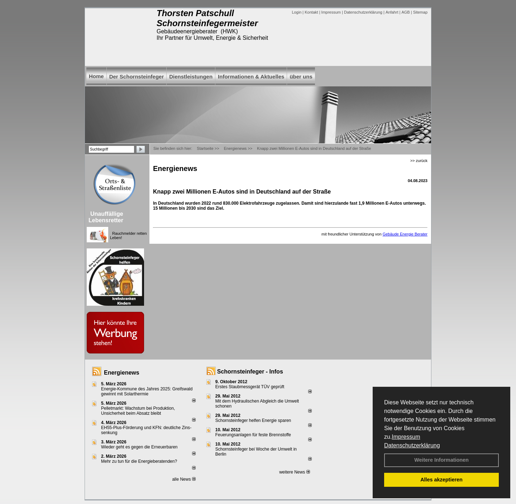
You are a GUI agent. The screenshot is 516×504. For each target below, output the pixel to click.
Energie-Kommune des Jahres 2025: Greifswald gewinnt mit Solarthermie (146, 391)
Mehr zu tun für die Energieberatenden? (139, 461)
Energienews (121, 373)
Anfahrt (392, 12)
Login (296, 12)
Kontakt (311, 12)
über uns (301, 76)
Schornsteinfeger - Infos (250, 372)
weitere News (294, 472)
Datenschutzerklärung (412, 445)
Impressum (406, 437)
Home (96, 76)
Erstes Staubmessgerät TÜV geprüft (250, 386)
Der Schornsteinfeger (136, 76)
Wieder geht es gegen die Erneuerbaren (139, 447)
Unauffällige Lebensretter (106, 217)
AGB (405, 12)
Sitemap (420, 12)
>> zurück (418, 160)
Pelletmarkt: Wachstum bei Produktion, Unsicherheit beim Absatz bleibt (138, 411)
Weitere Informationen (441, 460)
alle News (183, 479)
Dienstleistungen (190, 76)
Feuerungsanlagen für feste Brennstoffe (253, 434)
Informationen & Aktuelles (251, 76)
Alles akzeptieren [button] (441, 479)
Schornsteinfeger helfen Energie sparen (253, 420)
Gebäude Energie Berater (405, 234)
